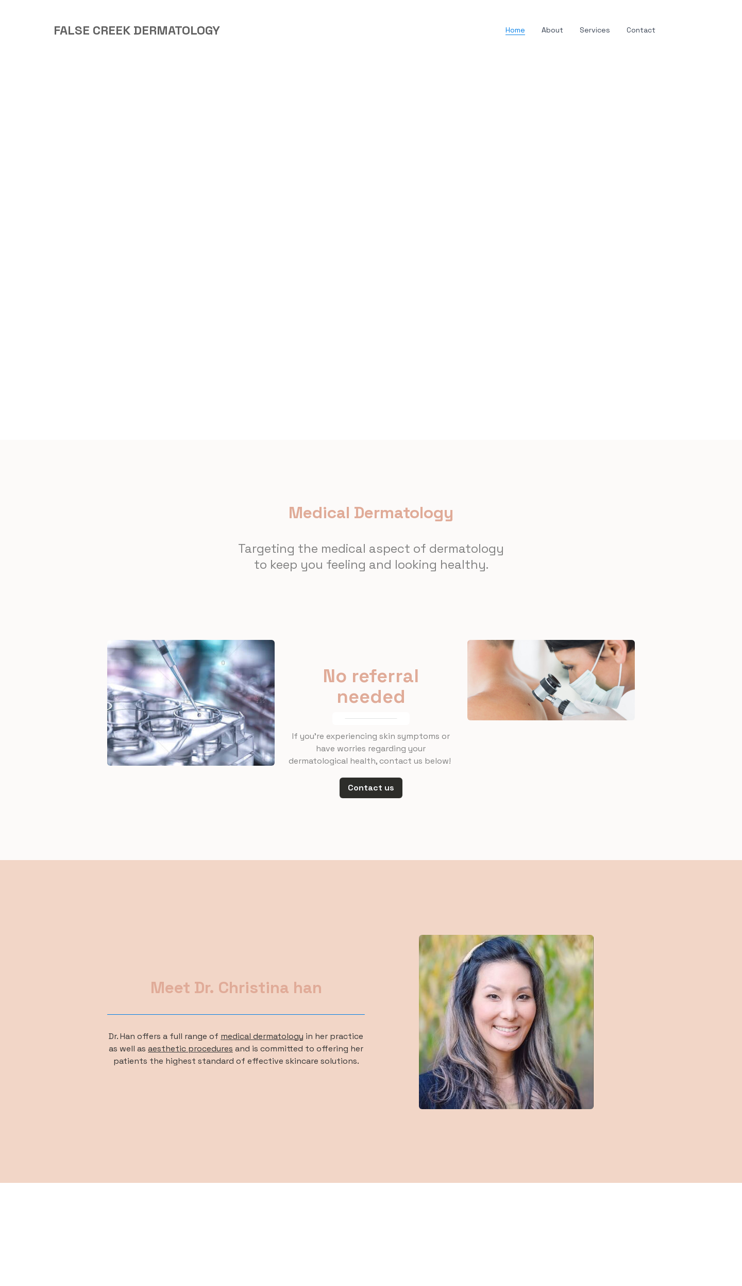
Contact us (371, 787)
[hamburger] (232, 30)
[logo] (137, 30)
